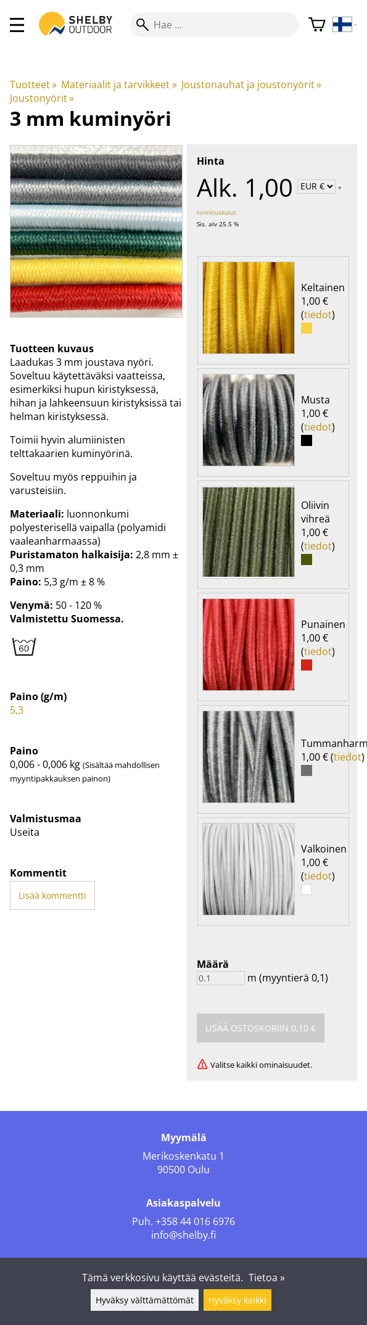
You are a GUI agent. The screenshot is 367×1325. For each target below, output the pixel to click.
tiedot (318, 314)
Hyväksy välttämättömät (145, 1300)
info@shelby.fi (183, 1235)
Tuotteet (33, 84)
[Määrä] (221, 978)
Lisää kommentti (52, 895)
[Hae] (214, 24)
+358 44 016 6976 (195, 1221)
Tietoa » (267, 1277)
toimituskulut (216, 212)
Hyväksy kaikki (237, 1300)
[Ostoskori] (317, 25)
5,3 (16, 710)
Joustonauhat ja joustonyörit (251, 84)
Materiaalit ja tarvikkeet (118, 84)
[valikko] (17, 25)
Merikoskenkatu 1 (183, 1156)
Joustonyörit (42, 98)
